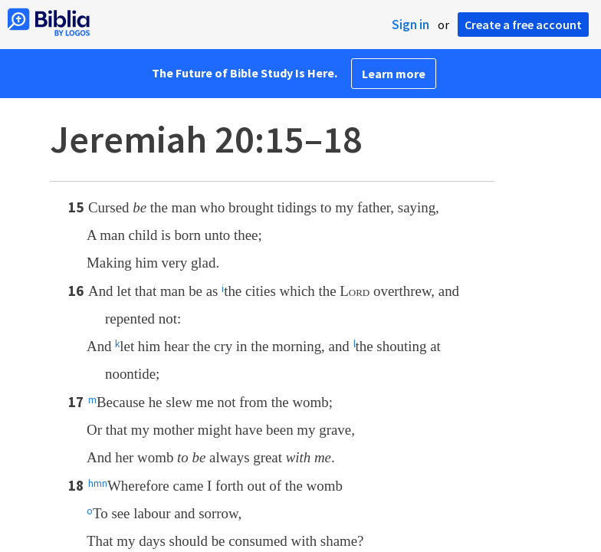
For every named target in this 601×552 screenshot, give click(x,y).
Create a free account (523, 24)
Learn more (393, 73)
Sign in (410, 24)
